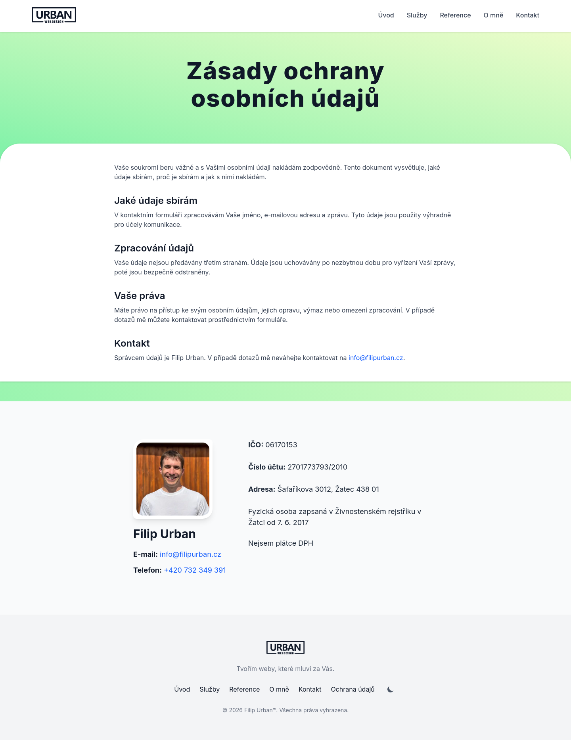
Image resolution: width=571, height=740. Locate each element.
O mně (494, 15)
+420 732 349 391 (195, 570)
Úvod (386, 15)
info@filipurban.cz (376, 358)
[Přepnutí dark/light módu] (390, 689)
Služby (417, 15)
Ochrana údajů (352, 689)
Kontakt (527, 15)
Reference (455, 15)
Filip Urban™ (260, 710)
